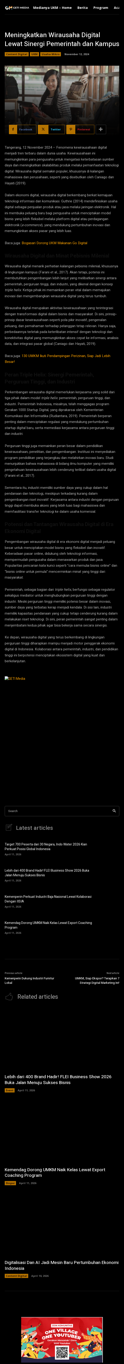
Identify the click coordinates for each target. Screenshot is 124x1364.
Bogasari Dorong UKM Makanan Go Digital (54, 243)
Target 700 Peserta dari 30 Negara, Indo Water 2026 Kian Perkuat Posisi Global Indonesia (46, 847)
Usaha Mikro (50, 54)
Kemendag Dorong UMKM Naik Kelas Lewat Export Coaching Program (48, 925)
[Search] (114, 811)
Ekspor (10, 1183)
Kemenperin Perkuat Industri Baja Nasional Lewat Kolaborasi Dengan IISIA (48, 899)
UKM (34, 54)
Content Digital (17, 54)
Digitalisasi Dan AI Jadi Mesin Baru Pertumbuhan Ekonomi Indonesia (62, 1265)
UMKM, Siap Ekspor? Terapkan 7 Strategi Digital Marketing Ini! (97, 980)
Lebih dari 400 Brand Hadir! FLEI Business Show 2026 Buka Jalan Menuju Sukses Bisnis (47, 873)
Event (9, 1090)
